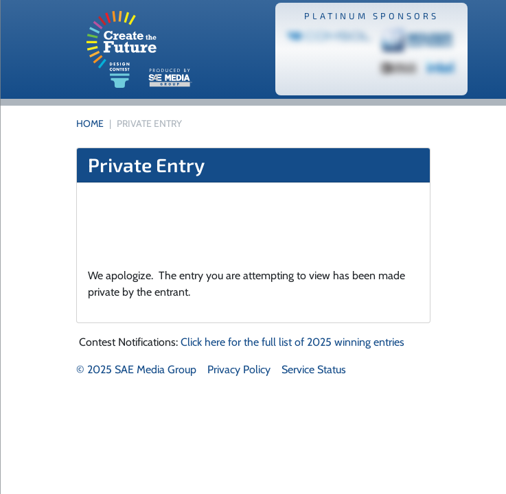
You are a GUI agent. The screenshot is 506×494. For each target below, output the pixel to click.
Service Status (313, 369)
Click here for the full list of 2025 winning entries (292, 342)
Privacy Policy (239, 369)
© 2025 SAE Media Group (136, 369)
